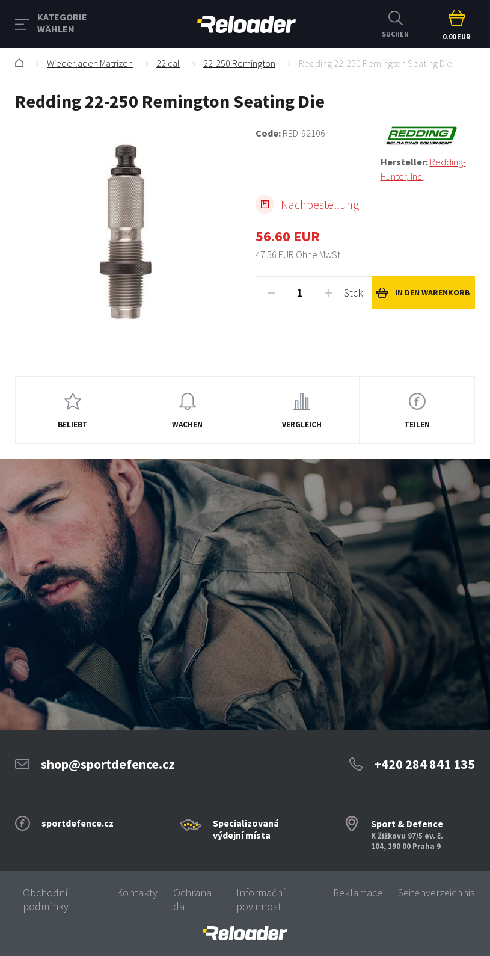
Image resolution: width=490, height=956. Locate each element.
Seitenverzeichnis (436, 892)
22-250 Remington (239, 63)
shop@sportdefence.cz (108, 764)
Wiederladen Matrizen (90, 63)
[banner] (245, 933)
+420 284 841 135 (424, 764)
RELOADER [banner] (246, 24)
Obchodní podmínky (46, 899)
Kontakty (137, 892)
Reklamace (357, 892)
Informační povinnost (261, 899)
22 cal (168, 63)
